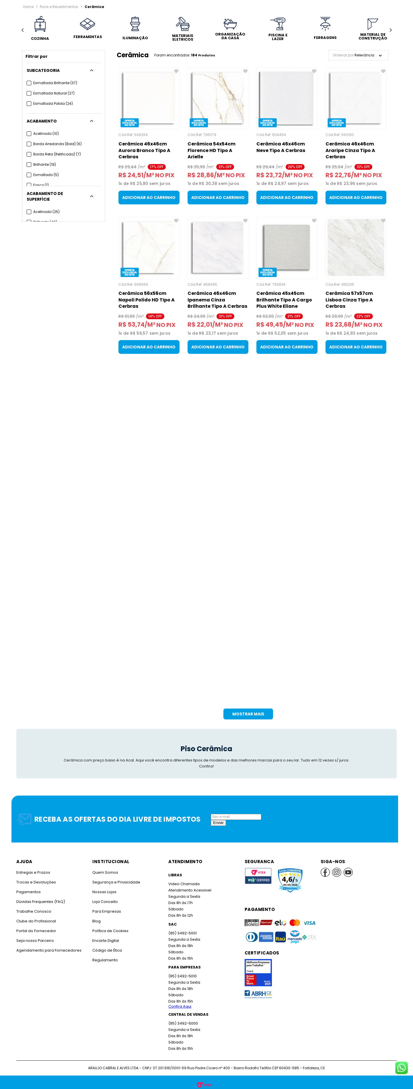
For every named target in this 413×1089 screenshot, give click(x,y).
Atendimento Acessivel (189, 890)
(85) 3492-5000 (182, 1023)
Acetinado (45, 133)
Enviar (218, 822)
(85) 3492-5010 (182, 976)
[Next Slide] (390, 30)
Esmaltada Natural (53, 93)
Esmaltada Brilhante (54, 82)
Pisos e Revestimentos (59, 6)
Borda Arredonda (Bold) (57, 143)
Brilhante (44, 164)
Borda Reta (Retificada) (56, 154)
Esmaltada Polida (52, 103)
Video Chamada (183, 884)
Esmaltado (45, 174)
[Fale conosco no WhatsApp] (401, 1068)
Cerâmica (93, 6)
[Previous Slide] (22, 30)
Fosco (40, 185)
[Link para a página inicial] (28, 6)
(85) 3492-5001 (182, 933)
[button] (64, 70)
